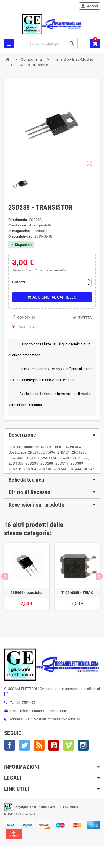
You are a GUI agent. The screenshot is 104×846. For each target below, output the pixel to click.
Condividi (23, 317)
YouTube (53, 745)
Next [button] (99, 576)
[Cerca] (52, 43)
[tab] (52, 435)
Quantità (19, 282)
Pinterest (24, 327)
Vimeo (68, 745)
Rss (39, 745)
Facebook (9, 745)
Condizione (17, 225)
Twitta (82, 317)
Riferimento (17, 220)
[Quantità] (60, 282)
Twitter (24, 745)
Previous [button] (4, 576)
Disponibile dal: (20, 236)
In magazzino (19, 231)
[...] (6, 694)
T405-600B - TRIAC (77, 593)
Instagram (83, 745)
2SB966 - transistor (27, 593)
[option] (26, 582)
